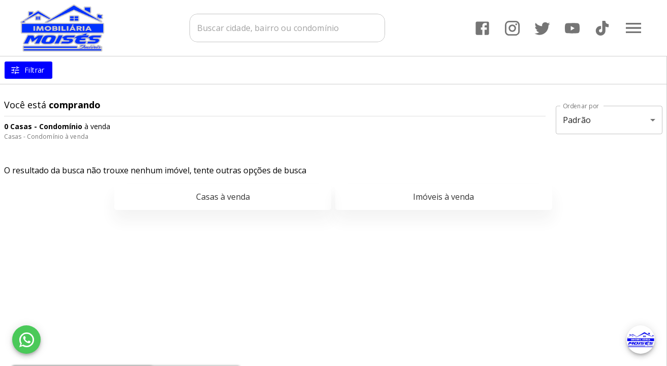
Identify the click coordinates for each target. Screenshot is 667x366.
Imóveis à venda (443, 196)
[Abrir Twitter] (542, 28)
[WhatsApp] (26, 339)
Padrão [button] (577, 120)
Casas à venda (223, 196)
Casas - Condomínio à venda (46, 136)
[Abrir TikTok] (602, 28)
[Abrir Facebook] (482, 28)
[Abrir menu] (633, 28)
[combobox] (287, 28)
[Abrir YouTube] (572, 28)
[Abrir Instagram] (512, 28)
